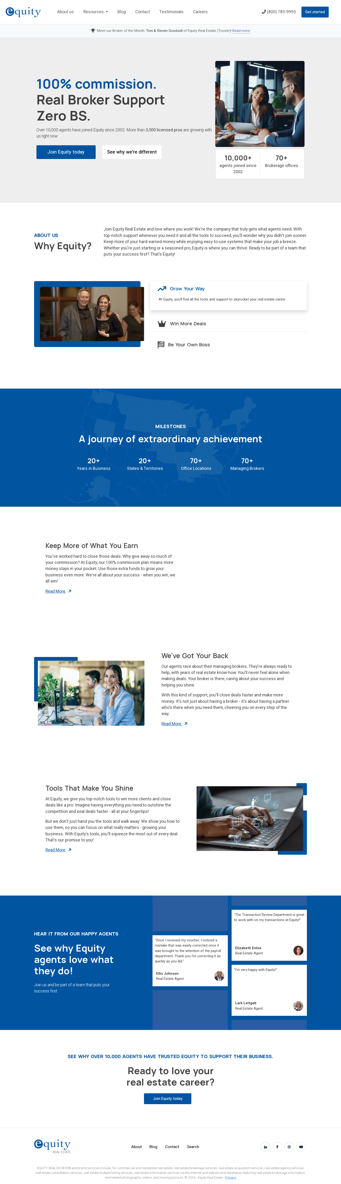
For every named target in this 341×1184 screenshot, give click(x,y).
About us (65, 12)
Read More (58, 591)
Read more (241, 30)
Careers (200, 12)
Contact (142, 12)
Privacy (230, 1177)
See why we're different (132, 152)
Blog (121, 12)
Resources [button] (94, 12)
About (136, 1147)
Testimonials (171, 12)
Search (193, 1147)
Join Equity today (66, 152)
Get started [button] (315, 12)
